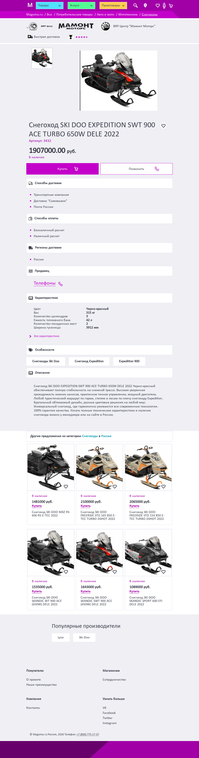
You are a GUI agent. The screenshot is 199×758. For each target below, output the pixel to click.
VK (104, 708)
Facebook (109, 713)
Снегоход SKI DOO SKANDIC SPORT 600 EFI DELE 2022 (145, 601)
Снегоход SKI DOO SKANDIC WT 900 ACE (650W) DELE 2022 (47, 601)
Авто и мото (105, 14)
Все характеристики (46, 336)
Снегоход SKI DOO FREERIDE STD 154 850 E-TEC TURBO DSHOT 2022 (146, 515)
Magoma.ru (34, 14)
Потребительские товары (74, 14)
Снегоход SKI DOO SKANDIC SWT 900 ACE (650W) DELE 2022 (96, 601)
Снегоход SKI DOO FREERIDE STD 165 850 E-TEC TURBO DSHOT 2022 (98, 515)
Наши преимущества (41, 685)
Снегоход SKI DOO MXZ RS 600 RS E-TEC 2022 (50, 513)
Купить (62, 169)
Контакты (33, 708)
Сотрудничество (114, 679)
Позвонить (136, 169)
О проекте (33, 679)
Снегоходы (150, 14)
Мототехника (127, 14)
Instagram (110, 723)
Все (49, 14)
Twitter (107, 718)
